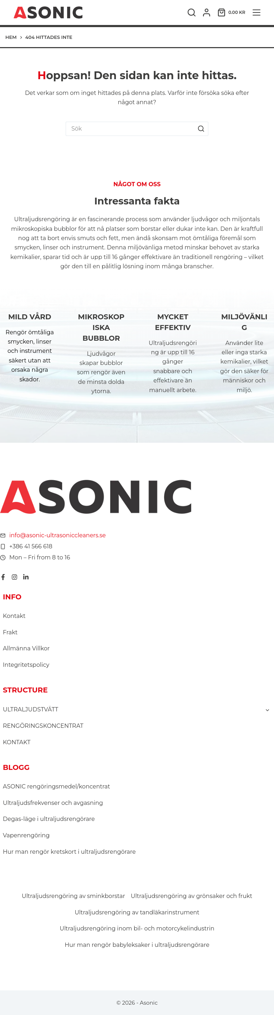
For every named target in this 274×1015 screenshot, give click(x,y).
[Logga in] (206, 12)
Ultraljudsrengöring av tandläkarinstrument (137, 912)
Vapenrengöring (26, 835)
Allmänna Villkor (26, 648)
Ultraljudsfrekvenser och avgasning (53, 803)
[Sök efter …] (130, 129)
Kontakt (14, 616)
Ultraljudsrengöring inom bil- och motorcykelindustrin (137, 928)
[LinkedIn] (26, 577)
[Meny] (256, 12)
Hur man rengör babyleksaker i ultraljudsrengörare (137, 945)
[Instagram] (14, 577)
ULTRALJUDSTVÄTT (30, 709)
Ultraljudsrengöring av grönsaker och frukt (191, 896)
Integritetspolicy (26, 664)
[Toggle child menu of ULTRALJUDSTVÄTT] (267, 709)
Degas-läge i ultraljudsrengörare (49, 819)
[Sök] (192, 12)
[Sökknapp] (201, 129)
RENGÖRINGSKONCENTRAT (43, 725)
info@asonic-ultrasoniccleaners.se (57, 535)
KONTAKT (16, 742)
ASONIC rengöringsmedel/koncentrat (56, 786)
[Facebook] (3, 577)
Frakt (10, 632)
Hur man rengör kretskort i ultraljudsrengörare (69, 851)
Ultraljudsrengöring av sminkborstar (73, 896)
